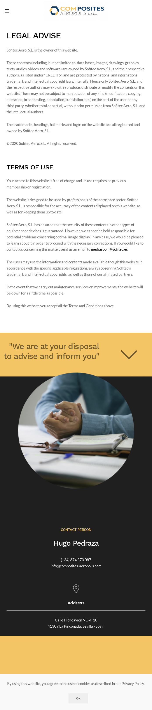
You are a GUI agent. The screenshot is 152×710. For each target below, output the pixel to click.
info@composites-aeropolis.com (76, 566)
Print (13, 321)
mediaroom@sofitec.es (109, 249)
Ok (78, 698)
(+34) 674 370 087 (76, 560)
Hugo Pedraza (76, 543)
